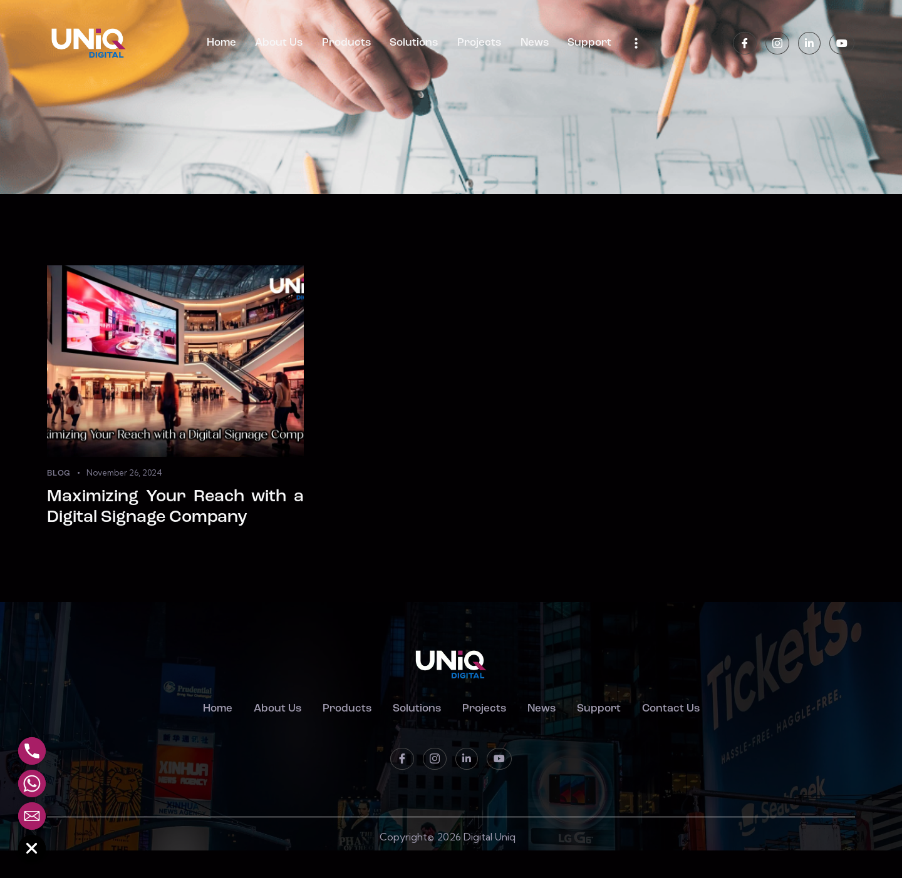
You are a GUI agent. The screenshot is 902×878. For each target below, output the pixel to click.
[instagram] (777, 43)
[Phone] (32, 751)
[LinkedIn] (809, 43)
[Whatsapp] (32, 783)
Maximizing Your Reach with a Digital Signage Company (175, 507)
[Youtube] (841, 43)
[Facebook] (745, 43)
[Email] (32, 816)
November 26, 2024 (124, 472)
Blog (59, 473)
